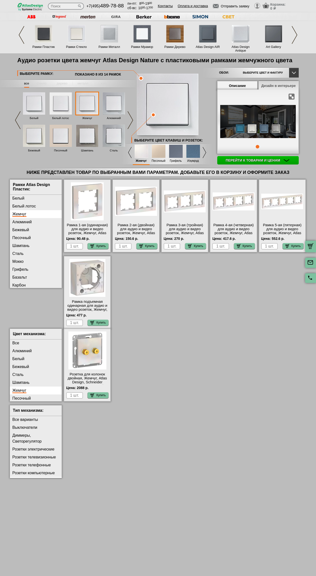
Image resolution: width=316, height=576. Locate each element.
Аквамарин (22, 293)
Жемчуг (87, 118)
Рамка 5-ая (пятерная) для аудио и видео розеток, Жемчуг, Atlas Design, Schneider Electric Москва (282, 233)
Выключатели (24, 431)
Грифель (176, 161)
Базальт (19, 277)
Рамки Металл (109, 47)
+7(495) (105, 6)
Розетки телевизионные (34, 461)
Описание (237, 86)
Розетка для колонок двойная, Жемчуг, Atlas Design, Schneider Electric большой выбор (87, 384)
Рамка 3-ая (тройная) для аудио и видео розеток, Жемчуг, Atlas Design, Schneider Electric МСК (185, 233)
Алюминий (114, 118)
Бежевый (34, 150)
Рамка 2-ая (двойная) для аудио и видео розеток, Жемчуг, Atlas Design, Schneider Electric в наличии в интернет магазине (136, 235)
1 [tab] (257, 146)
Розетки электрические (33, 453)
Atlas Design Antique (241, 48)
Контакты (165, 6)
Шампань (87, 150)
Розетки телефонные (31, 469)
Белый (34, 118)
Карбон (19, 285)
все (26, 83)
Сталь (114, 150)
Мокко (17, 261)
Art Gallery (273, 47)
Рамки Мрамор (142, 47)
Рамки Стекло (76, 47)
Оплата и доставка (193, 6)
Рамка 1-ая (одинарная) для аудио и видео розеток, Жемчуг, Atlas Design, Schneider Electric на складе (87, 233)
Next (294, 35)
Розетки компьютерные (33, 477)
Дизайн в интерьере (278, 86)
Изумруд (193, 161)
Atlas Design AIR (208, 47)
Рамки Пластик (43, 47)
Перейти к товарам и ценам (257, 160)
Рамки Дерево (174, 47)
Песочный (60, 150)
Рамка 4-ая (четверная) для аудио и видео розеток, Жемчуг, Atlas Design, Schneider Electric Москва (233, 233)
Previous (21, 35)
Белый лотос (60, 118)
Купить (98, 246)
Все (15, 347)
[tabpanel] (258, 122)
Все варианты (25, 423)
